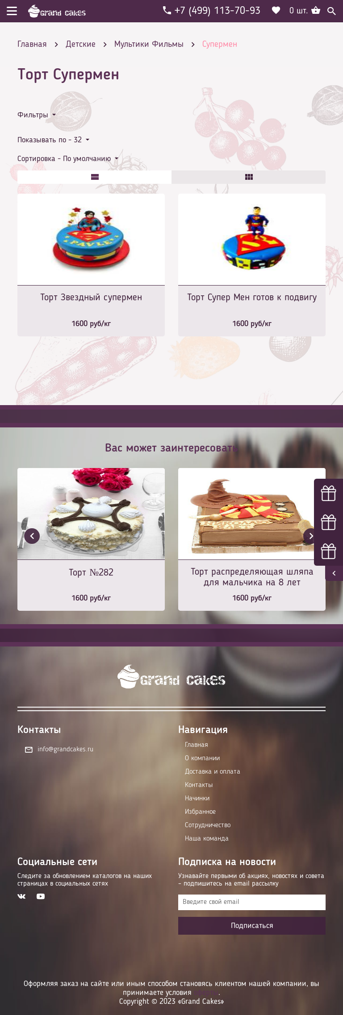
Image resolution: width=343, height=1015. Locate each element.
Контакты (199, 785)
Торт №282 (91, 573)
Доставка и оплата (212, 771)
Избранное (200, 812)
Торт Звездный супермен (91, 297)
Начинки (197, 798)
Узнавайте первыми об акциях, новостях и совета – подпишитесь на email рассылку (251, 880)
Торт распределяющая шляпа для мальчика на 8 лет (252, 577)
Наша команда (207, 838)
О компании (202, 758)
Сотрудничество (207, 825)
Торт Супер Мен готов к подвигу (252, 297)
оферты (206, 993)
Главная (196, 745)
